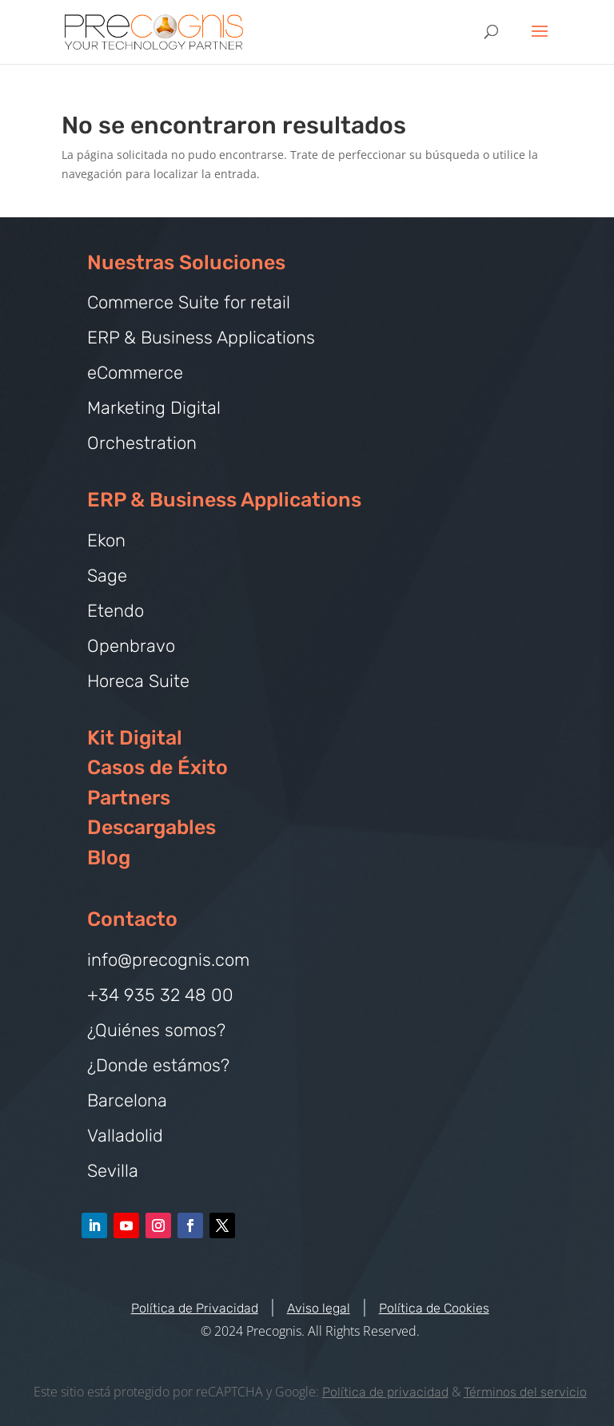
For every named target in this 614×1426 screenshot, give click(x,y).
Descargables (151, 827)
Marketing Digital (154, 408)
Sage (107, 575)
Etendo (115, 611)
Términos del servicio (525, 1392)
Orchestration (142, 443)
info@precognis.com (168, 960)
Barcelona (127, 1100)
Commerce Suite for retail (188, 302)
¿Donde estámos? (158, 1065)
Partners (128, 797)
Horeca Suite (138, 681)
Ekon (106, 540)
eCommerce (135, 372)
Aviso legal (318, 1308)
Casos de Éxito (157, 767)
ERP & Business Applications (201, 337)
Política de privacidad (385, 1392)
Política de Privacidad (194, 1308)
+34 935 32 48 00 (160, 995)
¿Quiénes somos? (156, 1030)
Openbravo (131, 646)
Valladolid (125, 1135)
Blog (108, 857)
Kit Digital (134, 737)
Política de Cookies (434, 1308)
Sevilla (112, 1171)
